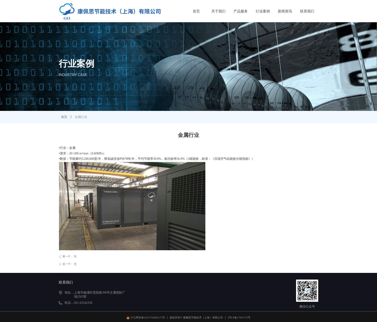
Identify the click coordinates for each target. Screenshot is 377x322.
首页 (64, 117)
